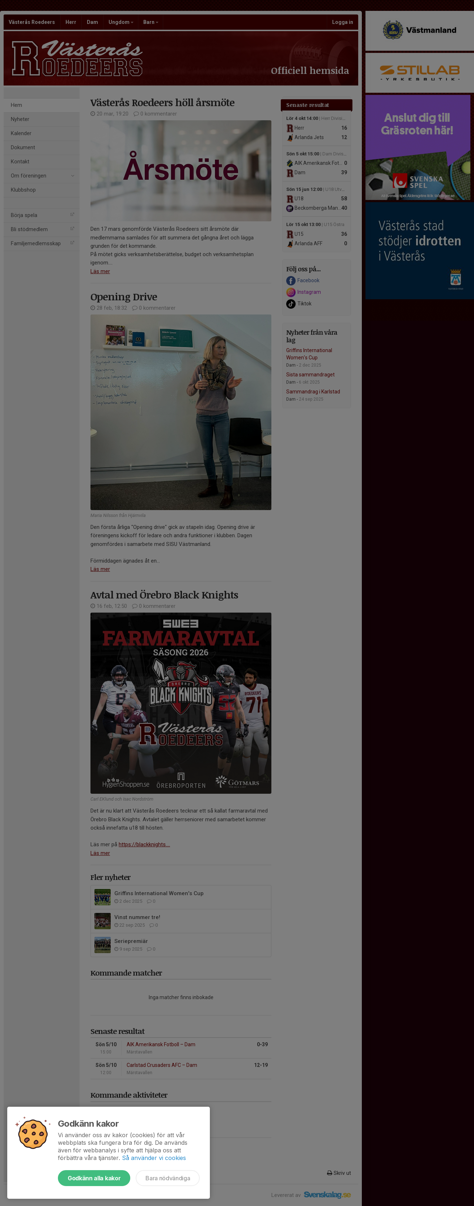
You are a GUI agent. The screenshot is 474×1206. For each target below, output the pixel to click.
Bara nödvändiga (167, 1178)
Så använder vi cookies (154, 1157)
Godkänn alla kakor (94, 1178)
